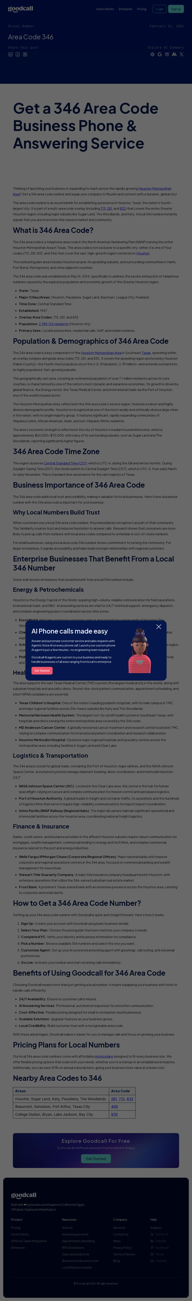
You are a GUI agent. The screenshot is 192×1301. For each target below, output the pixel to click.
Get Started (42, 670)
